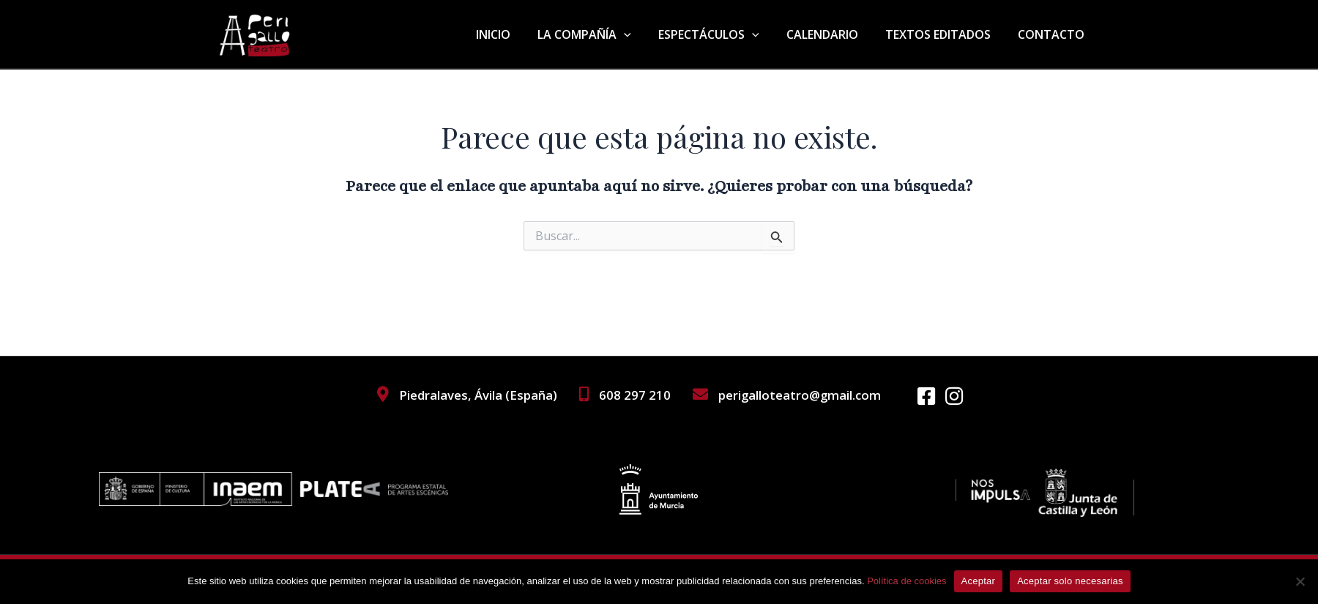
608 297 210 (633, 395)
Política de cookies (906, 580)
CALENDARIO (832, 34)
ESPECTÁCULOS (721, 34)
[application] (641, 34)
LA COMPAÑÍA (602, 34)
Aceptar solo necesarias (1070, 580)
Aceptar (978, 580)
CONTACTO (1053, 34)
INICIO (514, 34)
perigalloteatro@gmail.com (799, 395)
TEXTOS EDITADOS (944, 34)
